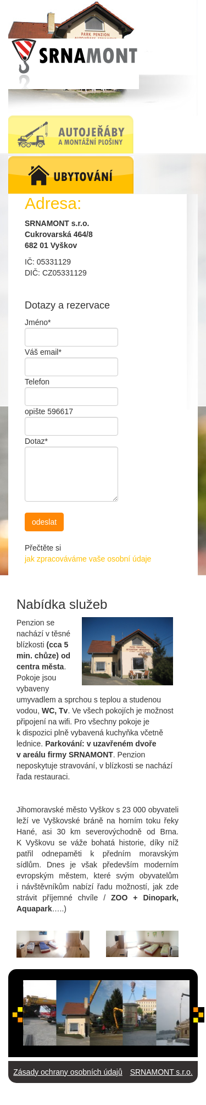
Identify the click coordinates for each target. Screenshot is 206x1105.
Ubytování (91, 1094)
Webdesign (135, 1094)
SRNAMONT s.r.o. (161, 1072)
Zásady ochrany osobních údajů (67, 1072)
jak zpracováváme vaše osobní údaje (88, 558)
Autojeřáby (48, 1094)
